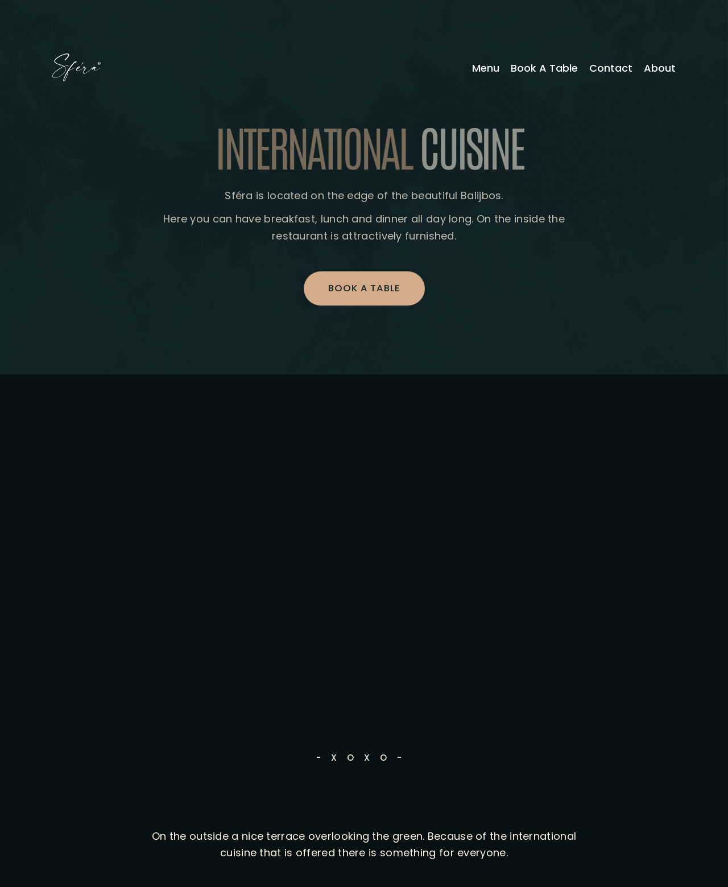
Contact (610, 68)
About (660, 68)
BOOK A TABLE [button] (364, 288)
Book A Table (544, 68)
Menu (485, 68)
